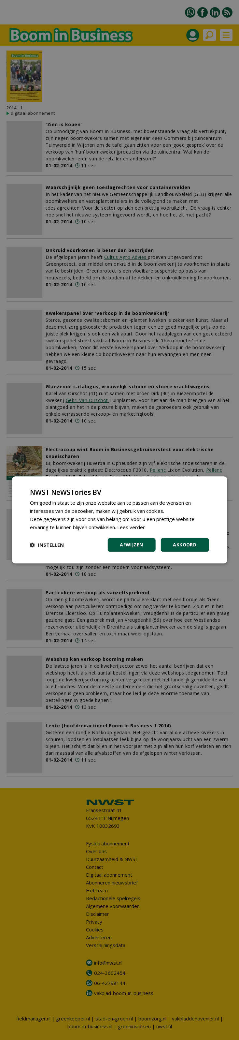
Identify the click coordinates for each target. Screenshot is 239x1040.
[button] (47, 545)
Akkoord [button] (184, 545)
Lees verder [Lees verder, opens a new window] (131, 527)
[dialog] (119, 519)
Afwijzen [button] (131, 545)
